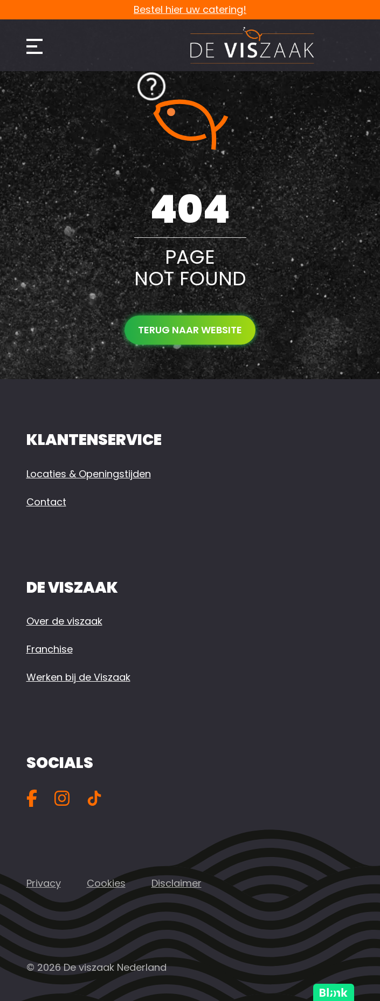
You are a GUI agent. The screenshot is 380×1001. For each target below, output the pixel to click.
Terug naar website (190, 330)
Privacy (43, 883)
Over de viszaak (64, 621)
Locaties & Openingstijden (88, 474)
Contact (46, 502)
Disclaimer (176, 883)
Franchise (49, 649)
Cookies (106, 883)
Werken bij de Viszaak (78, 677)
